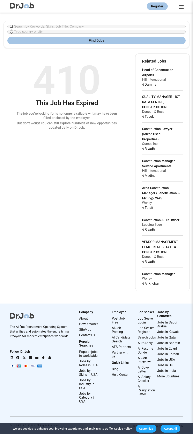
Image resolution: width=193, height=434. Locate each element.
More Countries (168, 376)
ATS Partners (121, 347)
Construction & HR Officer (160, 220)
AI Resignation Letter (146, 390)
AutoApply (145, 343)
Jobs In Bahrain (168, 343)
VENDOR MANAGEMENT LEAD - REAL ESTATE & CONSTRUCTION (160, 247)
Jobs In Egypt (167, 348)
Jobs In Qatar (167, 337)
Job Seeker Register (146, 330)
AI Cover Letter (144, 369)
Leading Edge (152, 225)
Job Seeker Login (146, 320)
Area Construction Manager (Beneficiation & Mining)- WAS (161, 193)
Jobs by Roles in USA (88, 363)
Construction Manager (158, 274)
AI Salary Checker (144, 379)
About (83, 318)
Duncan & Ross (153, 112)
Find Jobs (96, 40)
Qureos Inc (149, 144)
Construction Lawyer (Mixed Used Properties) (157, 134)
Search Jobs (147, 337)
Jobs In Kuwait (168, 332)
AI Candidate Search (121, 339)
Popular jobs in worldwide (88, 354)
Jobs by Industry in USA (86, 384)
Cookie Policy (123, 428)
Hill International (154, 79)
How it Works (88, 324)
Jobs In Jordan (168, 354)
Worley (147, 203)
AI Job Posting (117, 330)
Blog (115, 369)
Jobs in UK (165, 365)
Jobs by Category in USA (87, 397)
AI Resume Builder (145, 350)
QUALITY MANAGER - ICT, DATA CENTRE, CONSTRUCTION (161, 102)
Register (157, 6)
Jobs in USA (166, 360)
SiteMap (85, 330)
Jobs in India (166, 371)
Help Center (120, 375)
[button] (146, 429)
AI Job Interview (144, 360)
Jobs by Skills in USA (88, 373)
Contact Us (87, 335)
